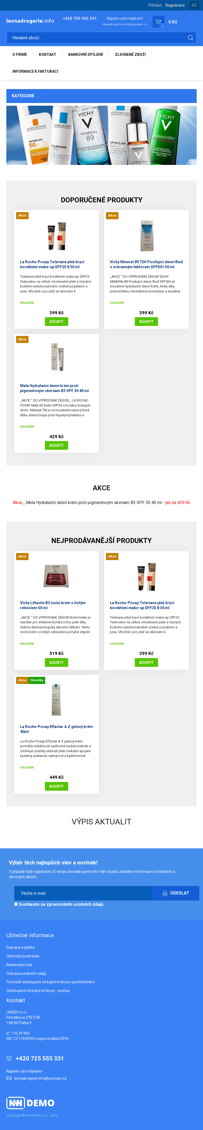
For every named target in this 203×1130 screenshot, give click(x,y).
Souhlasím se (58, 904)
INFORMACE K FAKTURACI (35, 71)
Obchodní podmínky (22, 956)
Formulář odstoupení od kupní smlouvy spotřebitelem (50, 982)
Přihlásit (155, 5)
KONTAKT (47, 54)
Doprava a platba (20, 947)
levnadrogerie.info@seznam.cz (125, 24)
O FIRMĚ (19, 54)
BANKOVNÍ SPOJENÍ (85, 54)
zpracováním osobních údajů (75, 904)
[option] (101, 135)
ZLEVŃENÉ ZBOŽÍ (130, 54)
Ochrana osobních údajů (26, 973)
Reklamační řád (19, 965)
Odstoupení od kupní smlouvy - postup (38, 991)
